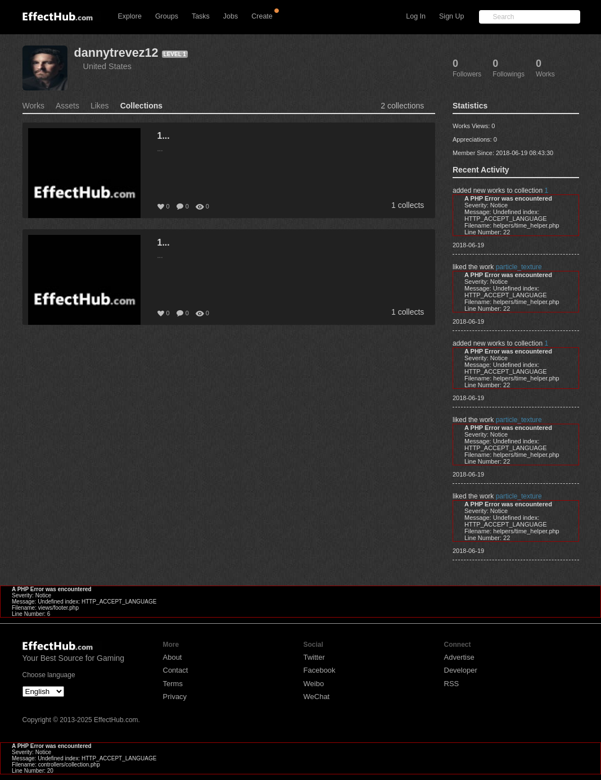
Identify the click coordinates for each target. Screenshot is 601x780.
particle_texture (519, 267)
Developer (460, 670)
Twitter (314, 657)
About (172, 657)
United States (107, 66)
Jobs (230, 16)
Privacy (175, 696)
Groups (166, 16)
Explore (130, 16)
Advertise (459, 657)
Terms (173, 683)
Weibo (314, 683)
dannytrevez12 (116, 53)
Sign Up (451, 16)
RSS (451, 683)
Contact (175, 670)
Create (262, 16)
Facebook (320, 670)
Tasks (201, 16)
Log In (416, 16)
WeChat (317, 696)
